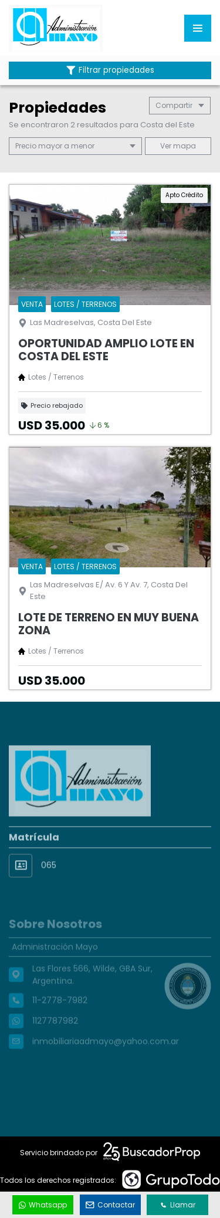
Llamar (177, 1205)
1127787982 (55, 1036)
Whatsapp (43, 1205)
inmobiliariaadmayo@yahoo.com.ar (105, 1057)
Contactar (110, 1205)
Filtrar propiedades (110, 70)
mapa (178, 146)
